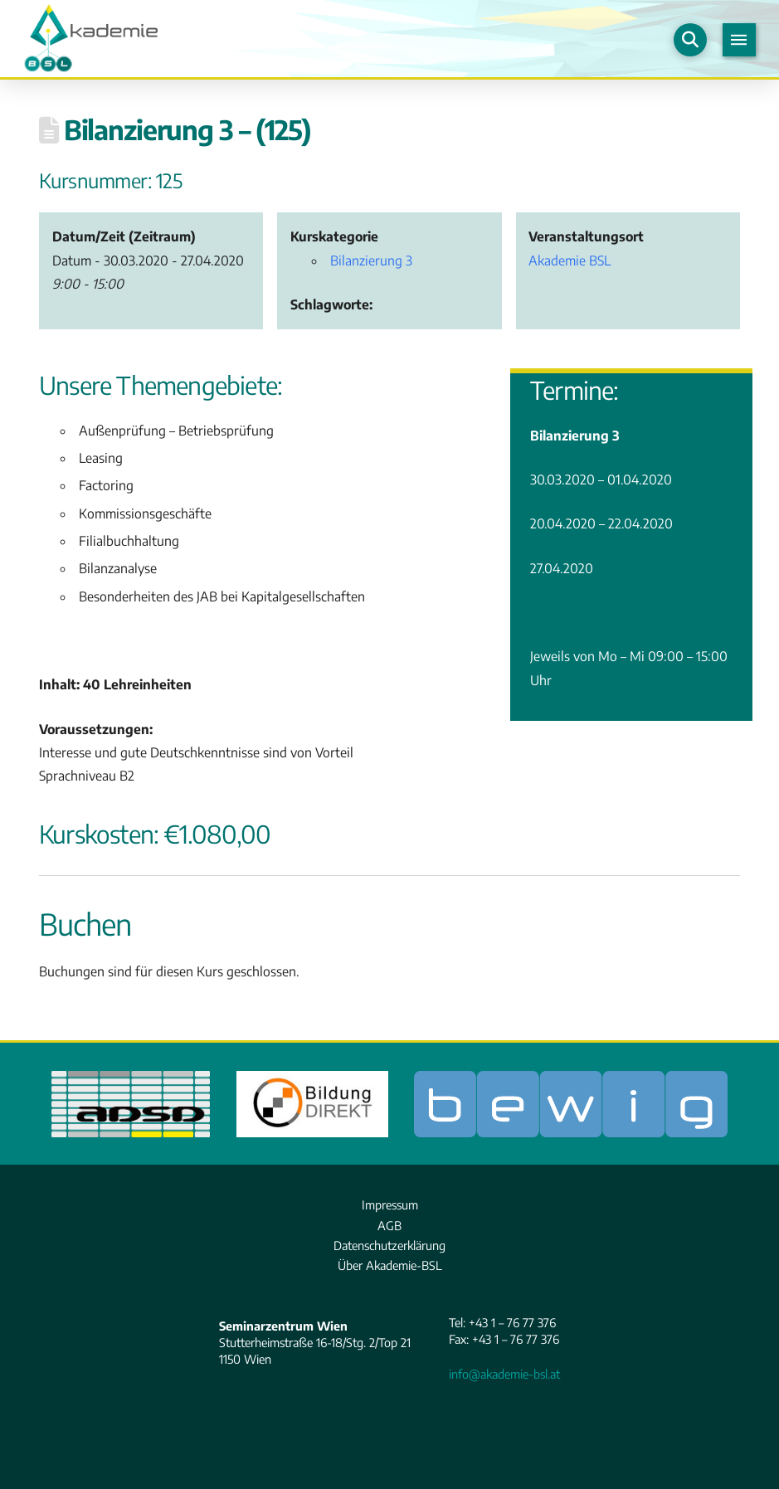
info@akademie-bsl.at (504, 1373)
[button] (690, 39)
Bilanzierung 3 (371, 260)
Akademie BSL (569, 260)
